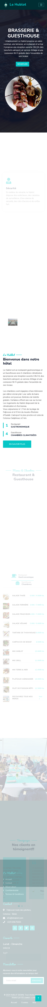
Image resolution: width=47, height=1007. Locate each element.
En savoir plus (17, 444)
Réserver (22, 64)
